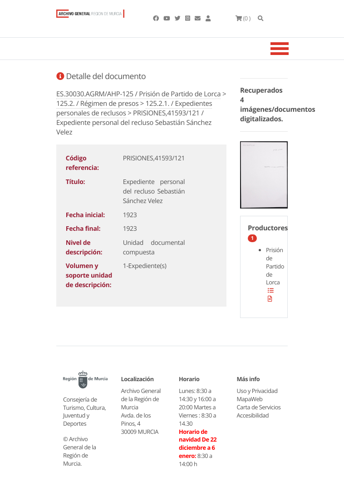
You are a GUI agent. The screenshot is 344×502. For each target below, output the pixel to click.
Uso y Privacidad (257, 391)
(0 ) (243, 18)
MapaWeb (250, 399)
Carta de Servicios (259, 407)
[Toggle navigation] (290, 49)
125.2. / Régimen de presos (97, 103)
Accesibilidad (253, 415)
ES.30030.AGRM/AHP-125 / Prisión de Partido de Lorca (138, 94)
